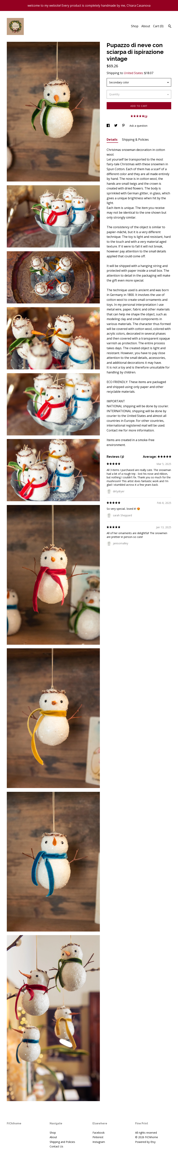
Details (112, 139)
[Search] (169, 27)
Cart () (158, 26)
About (145, 26)
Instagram (98, 1142)
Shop (134, 26)
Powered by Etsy (145, 1142)
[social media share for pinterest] (124, 125)
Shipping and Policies (62, 1142)
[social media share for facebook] (108, 125)
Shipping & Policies (135, 139)
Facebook (98, 1132)
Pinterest (97, 1137)
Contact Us (56, 1146)
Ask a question (138, 125)
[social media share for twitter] (116, 125)
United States (133, 73)
